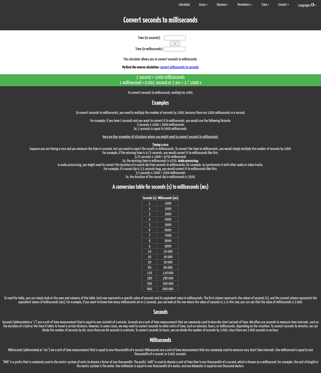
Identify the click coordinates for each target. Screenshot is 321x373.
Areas (202, 4)
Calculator (184, 4)
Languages (306, 5)
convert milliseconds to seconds (179, 67)
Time (264, 4)
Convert (282, 4)
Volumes (221, 4)
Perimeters (244, 4)
